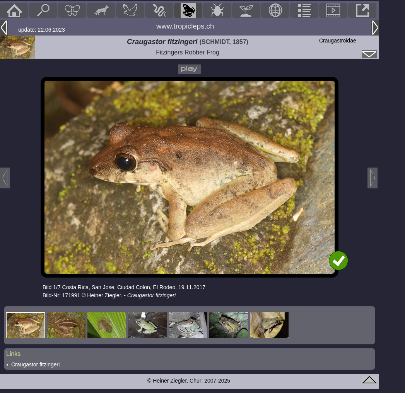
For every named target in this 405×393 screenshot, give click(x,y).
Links (13, 354)
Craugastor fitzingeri (35, 364)
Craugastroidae (337, 40)
